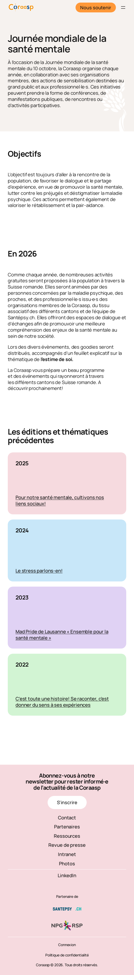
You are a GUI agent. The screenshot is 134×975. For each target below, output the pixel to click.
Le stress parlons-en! (39, 570)
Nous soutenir (95, 7)
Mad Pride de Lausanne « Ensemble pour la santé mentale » (62, 634)
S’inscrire (67, 802)
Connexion (67, 944)
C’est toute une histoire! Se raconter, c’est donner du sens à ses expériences (62, 701)
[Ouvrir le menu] (123, 7)
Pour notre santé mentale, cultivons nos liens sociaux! (60, 500)
